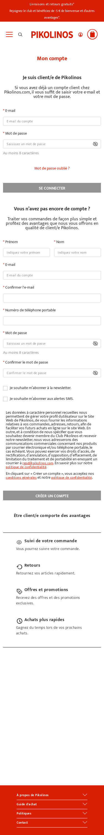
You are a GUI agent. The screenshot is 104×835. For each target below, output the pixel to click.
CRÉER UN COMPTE (52, 496)
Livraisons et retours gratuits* (52, 4)
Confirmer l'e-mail (19, 287)
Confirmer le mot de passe (26, 362)
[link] (52, 34)
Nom (59, 242)
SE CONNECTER (52, 188)
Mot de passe (15, 133)
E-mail (9, 111)
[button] (80, 34)
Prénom (11, 242)
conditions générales (21, 477)
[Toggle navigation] (9, 34)
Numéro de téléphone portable (30, 310)
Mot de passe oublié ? (52, 168)
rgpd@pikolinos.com (37, 463)
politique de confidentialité (26, 467)
